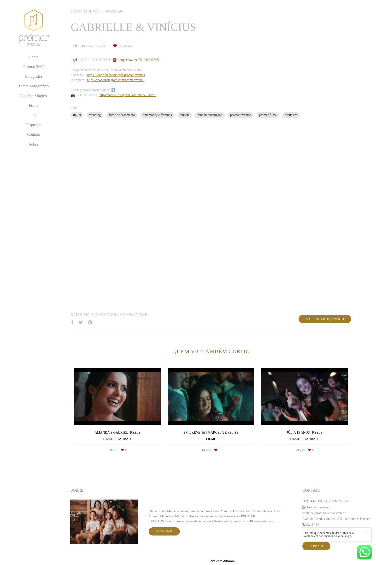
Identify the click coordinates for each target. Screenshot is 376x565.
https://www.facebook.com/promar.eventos (116, 75)
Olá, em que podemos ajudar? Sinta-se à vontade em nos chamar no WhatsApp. (329, 534)
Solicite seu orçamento (325, 319)
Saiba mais (164, 531)
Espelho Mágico (33, 96)
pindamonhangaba (210, 115)
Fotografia (33, 76)
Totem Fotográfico (33, 86)
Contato (33, 134)
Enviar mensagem (319, 507)
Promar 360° (33, 66)
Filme (33, 105)
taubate (184, 115)
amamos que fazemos (157, 115)
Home (34, 57)
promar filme (267, 115)
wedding (95, 115)
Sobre (33, 144)
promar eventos (240, 115)
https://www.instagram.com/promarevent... (116, 80)
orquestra (291, 115)
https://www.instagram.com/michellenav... (128, 95)
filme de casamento (122, 115)
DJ (33, 115)
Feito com (221, 561)
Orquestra (33, 125)
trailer (77, 115)
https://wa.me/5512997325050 (139, 60)
